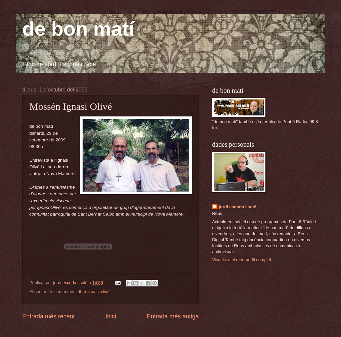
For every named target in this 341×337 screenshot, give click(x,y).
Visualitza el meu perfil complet (241, 259)
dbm (82, 291)
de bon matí (78, 29)
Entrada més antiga (173, 316)
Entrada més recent (48, 316)
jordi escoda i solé (237, 206)
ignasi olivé (99, 291)
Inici (110, 316)
